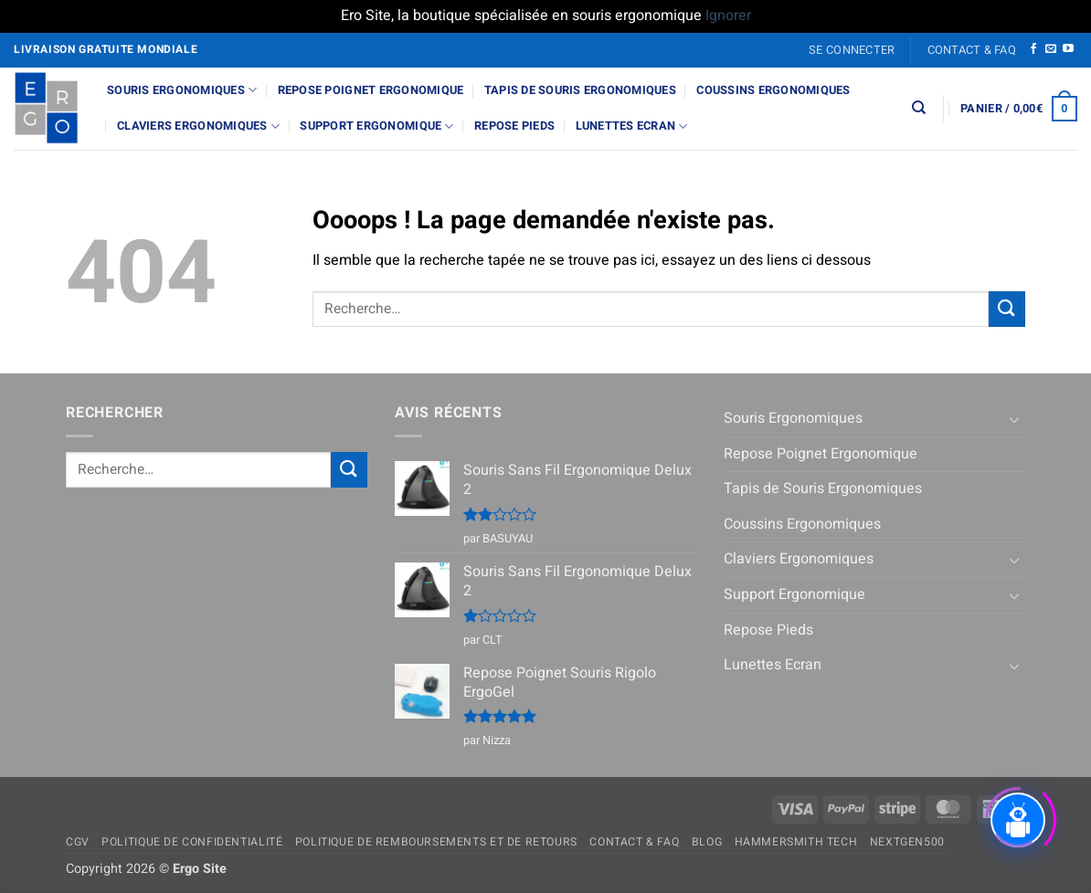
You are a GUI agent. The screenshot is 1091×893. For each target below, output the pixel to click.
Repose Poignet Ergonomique (371, 90)
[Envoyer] (1007, 309)
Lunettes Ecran (632, 126)
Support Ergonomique (376, 126)
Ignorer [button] (728, 15)
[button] (852, 50)
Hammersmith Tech (796, 842)
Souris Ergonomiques (182, 90)
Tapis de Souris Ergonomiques (580, 90)
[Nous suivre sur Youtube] (1068, 49)
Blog (707, 842)
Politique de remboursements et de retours (436, 842)
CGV (78, 842)
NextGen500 (907, 842)
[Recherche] (919, 107)
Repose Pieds (514, 126)
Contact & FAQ (971, 50)
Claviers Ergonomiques (198, 126)
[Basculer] (1014, 419)
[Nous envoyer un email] (1050, 49)
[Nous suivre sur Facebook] (1033, 49)
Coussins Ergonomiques (773, 90)
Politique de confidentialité (191, 842)
